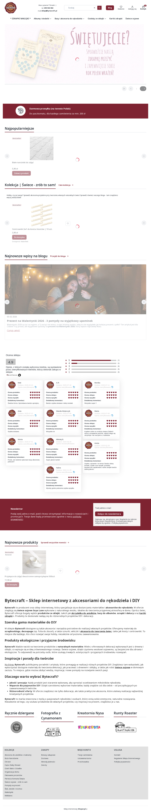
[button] (99, 8)
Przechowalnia (83, 762)
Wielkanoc (9, 795)
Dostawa (44, 758)
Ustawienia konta (84, 758)
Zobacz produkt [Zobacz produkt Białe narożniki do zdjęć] (21, 173)
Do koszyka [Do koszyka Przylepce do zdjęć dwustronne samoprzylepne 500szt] (12, 584)
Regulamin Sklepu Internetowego (127, 758)
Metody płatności (48, 762)
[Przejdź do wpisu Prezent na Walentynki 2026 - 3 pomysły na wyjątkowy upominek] (75, 289)
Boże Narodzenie (11, 758)
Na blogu (9, 664)
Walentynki (9, 792)
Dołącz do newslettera (109, 513)
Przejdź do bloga (59, 256)
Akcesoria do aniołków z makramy (18, 755)
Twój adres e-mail (103, 508)
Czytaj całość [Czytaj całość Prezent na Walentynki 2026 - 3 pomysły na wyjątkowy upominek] (13, 330)
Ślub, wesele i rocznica (13, 789)
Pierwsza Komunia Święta (15, 779)
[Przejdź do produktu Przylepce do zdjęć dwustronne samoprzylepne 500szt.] (34, 562)
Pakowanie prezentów (13, 775)
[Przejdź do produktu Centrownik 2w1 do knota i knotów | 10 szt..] (41, 215)
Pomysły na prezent (12, 785)
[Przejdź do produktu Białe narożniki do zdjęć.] (41, 148)
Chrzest (8, 762)
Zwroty (44, 765)
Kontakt (117, 755)
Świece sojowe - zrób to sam (16, 782)
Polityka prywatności (122, 762)
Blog (110, 7)
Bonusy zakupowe (48, 755)
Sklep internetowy (75, 809)
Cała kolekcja (66, 185)
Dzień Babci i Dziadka (13, 768)
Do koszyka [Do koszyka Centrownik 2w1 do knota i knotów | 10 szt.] (19, 237)
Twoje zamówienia (85, 755)
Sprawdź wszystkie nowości (55, 542)
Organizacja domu (12, 772)
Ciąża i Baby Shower (13, 765)
